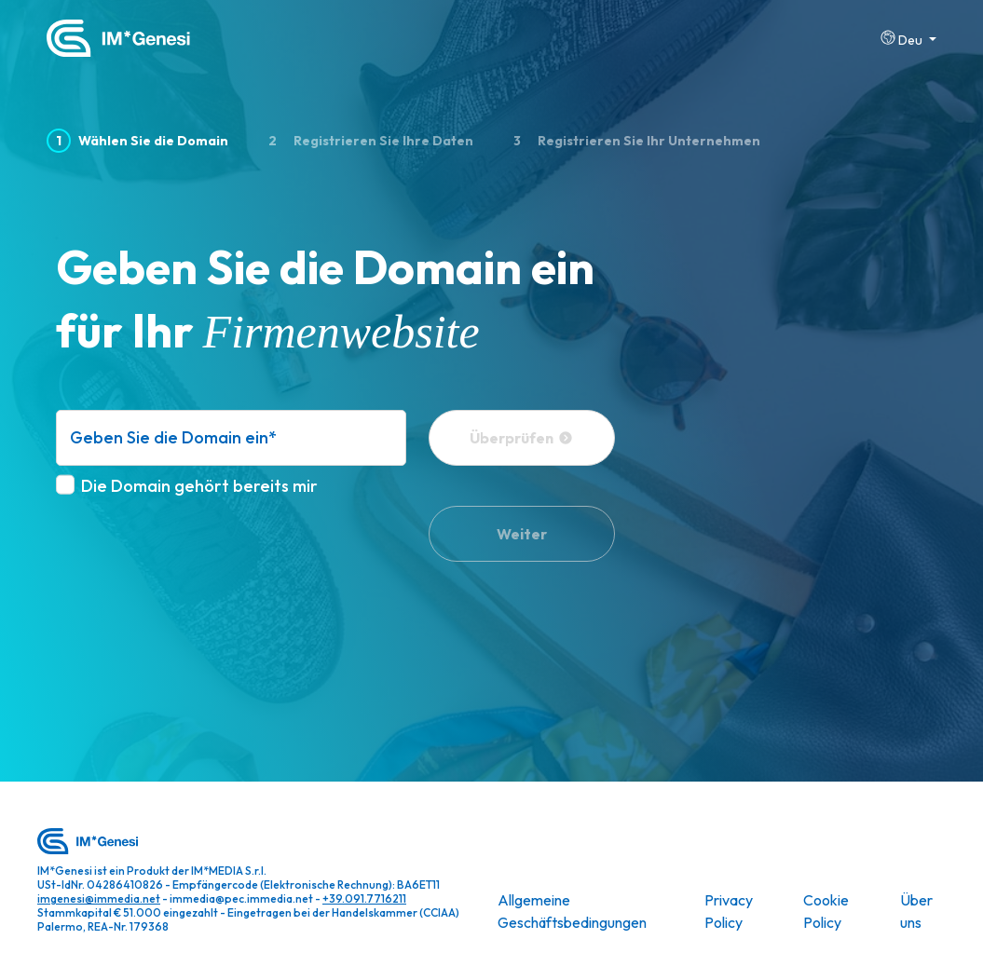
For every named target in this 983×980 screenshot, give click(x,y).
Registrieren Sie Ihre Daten (366, 141)
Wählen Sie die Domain (137, 141)
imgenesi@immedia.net (98, 898)
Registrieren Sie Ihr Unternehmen (632, 141)
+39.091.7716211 (364, 898)
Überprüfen (521, 438)
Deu (903, 39)
